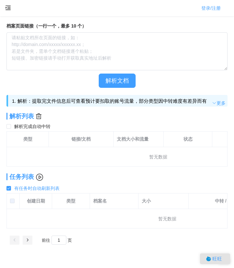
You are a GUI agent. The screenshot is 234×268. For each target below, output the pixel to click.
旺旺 (214, 258)
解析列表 (21, 116)
